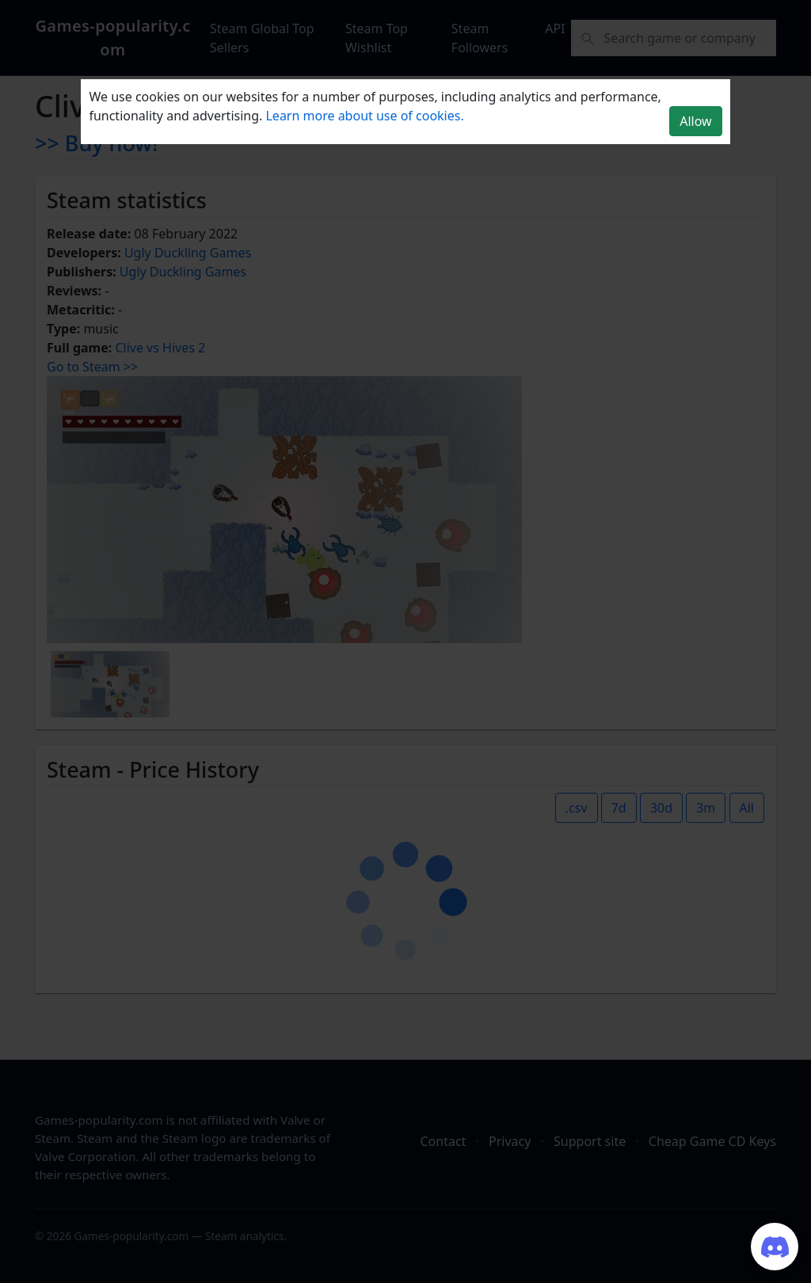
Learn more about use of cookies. (364, 115)
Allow (695, 121)
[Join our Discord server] (774, 1246)
